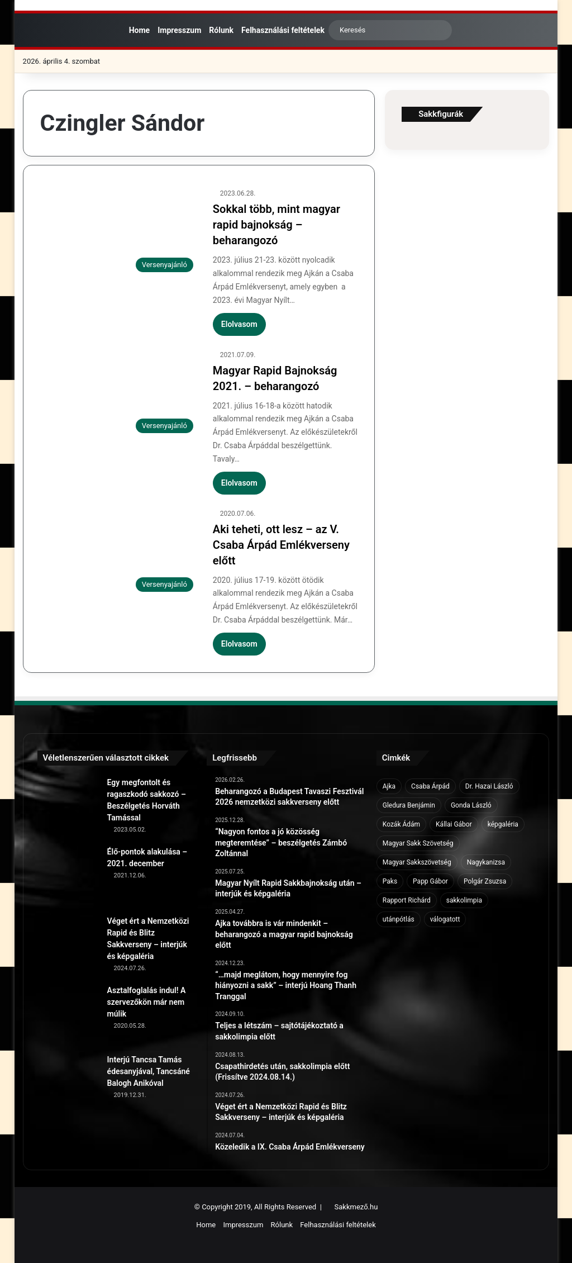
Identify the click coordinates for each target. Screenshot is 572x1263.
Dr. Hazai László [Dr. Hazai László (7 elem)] (489, 786)
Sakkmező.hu (356, 1207)
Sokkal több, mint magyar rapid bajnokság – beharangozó (276, 224)
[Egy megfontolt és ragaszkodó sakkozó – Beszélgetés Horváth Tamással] (68, 807)
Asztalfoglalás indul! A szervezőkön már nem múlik (146, 1002)
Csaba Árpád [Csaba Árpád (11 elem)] (430, 786)
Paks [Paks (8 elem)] (390, 881)
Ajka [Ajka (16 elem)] (389, 786)
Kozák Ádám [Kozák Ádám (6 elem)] (401, 824)
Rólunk (221, 30)
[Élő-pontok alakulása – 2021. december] (68, 877)
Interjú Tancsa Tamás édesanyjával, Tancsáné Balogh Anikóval (148, 1071)
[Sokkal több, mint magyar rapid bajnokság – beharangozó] (119, 232)
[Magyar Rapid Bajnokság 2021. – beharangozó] (119, 394)
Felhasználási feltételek (283, 30)
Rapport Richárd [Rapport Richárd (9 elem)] (407, 900)
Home (137, 30)
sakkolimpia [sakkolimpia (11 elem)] (464, 900)
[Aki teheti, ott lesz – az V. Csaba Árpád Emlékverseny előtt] (119, 552)
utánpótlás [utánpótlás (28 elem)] (398, 919)
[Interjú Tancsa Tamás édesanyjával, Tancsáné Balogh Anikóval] (68, 1084)
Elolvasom (239, 324)
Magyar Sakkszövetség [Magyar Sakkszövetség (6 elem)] (417, 862)
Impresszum (179, 30)
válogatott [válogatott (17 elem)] (445, 919)
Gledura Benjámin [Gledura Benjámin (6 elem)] (409, 805)
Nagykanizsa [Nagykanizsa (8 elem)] (486, 862)
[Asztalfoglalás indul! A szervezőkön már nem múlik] (68, 1015)
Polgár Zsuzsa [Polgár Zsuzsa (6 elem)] (485, 881)
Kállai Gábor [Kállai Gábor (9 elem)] (454, 824)
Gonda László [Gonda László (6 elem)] (471, 805)
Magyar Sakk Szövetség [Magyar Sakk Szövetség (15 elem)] (418, 843)
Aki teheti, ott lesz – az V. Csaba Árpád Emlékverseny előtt (281, 545)
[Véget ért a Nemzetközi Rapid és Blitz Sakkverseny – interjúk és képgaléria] (68, 946)
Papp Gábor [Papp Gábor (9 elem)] (430, 881)
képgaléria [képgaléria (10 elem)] (503, 824)
